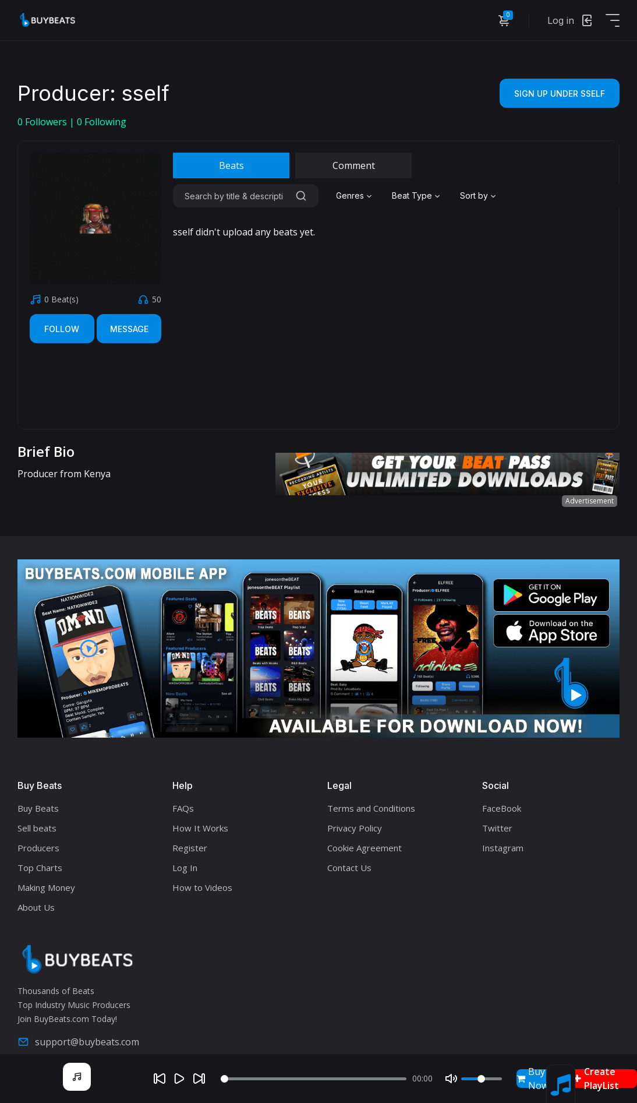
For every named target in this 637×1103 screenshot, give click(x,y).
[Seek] (313, 1078)
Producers (38, 848)
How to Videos (202, 887)
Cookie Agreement (364, 848)
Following (101, 121)
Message (129, 329)
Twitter (497, 828)
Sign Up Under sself (559, 93)
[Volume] (481, 1078)
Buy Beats (38, 808)
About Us (36, 907)
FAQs (183, 808)
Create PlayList (596, 1078)
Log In (184, 867)
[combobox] (355, 195)
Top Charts (39, 867)
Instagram (502, 848)
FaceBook (501, 808)
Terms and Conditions (371, 808)
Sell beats (36, 828)
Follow (61, 329)
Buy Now (532, 1078)
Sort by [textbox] (474, 195)
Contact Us (349, 867)
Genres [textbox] (350, 195)
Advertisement (589, 501)
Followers (43, 121)
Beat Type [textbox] (412, 195)
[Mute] (451, 1079)
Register (189, 848)
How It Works (200, 828)
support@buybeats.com (78, 1041)
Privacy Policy (354, 828)
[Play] (179, 1079)
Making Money (46, 887)
